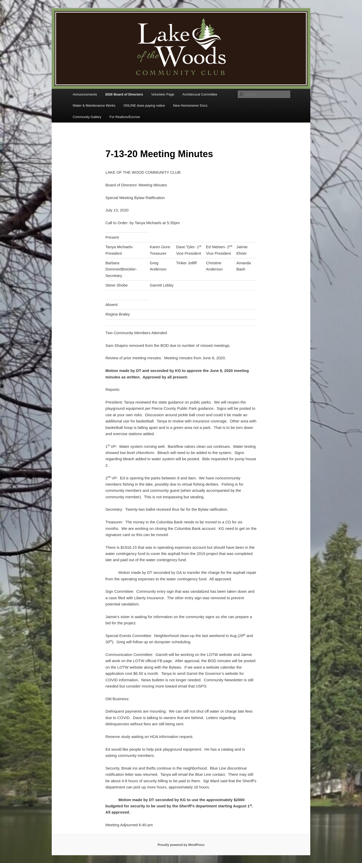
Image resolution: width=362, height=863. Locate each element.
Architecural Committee (199, 94)
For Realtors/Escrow (124, 117)
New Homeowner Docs (190, 105)
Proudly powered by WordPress (180, 845)
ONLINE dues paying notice (144, 105)
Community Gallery (87, 117)
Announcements (85, 94)
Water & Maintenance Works (94, 105)
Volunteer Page (162, 94)
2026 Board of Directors (124, 94)
